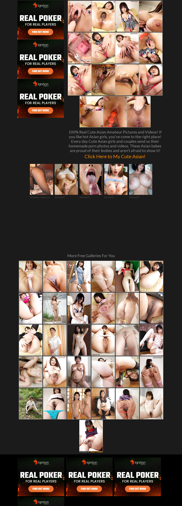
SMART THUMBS (96, 410)
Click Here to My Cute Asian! (115, 156)
